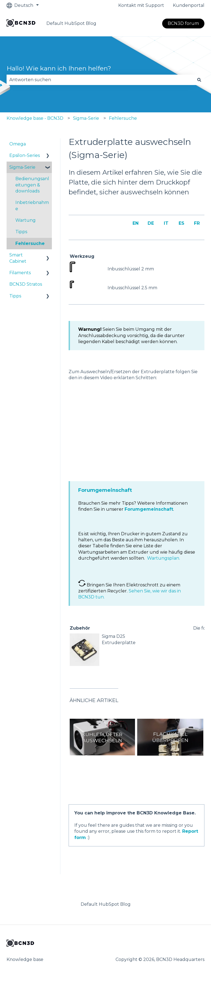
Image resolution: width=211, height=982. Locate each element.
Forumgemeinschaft (105, 490)
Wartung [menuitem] (25, 220)
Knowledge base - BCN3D (35, 118)
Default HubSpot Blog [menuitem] (106, 904)
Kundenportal (188, 5)
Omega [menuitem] (17, 144)
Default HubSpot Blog (71, 23)
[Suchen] (199, 80)
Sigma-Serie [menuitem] (22, 167)
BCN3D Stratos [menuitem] (25, 284)
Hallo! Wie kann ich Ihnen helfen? (59, 68)
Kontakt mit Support (141, 5)
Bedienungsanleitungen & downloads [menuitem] (32, 185)
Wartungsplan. (163, 558)
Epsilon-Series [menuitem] (24, 155)
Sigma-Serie (86, 118)
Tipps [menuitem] (21, 231)
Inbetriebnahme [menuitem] (32, 205)
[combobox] (100, 80)
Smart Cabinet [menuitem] (17, 258)
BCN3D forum (183, 23)
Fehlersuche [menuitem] (30, 243)
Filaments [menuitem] (20, 272)
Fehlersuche (123, 118)
